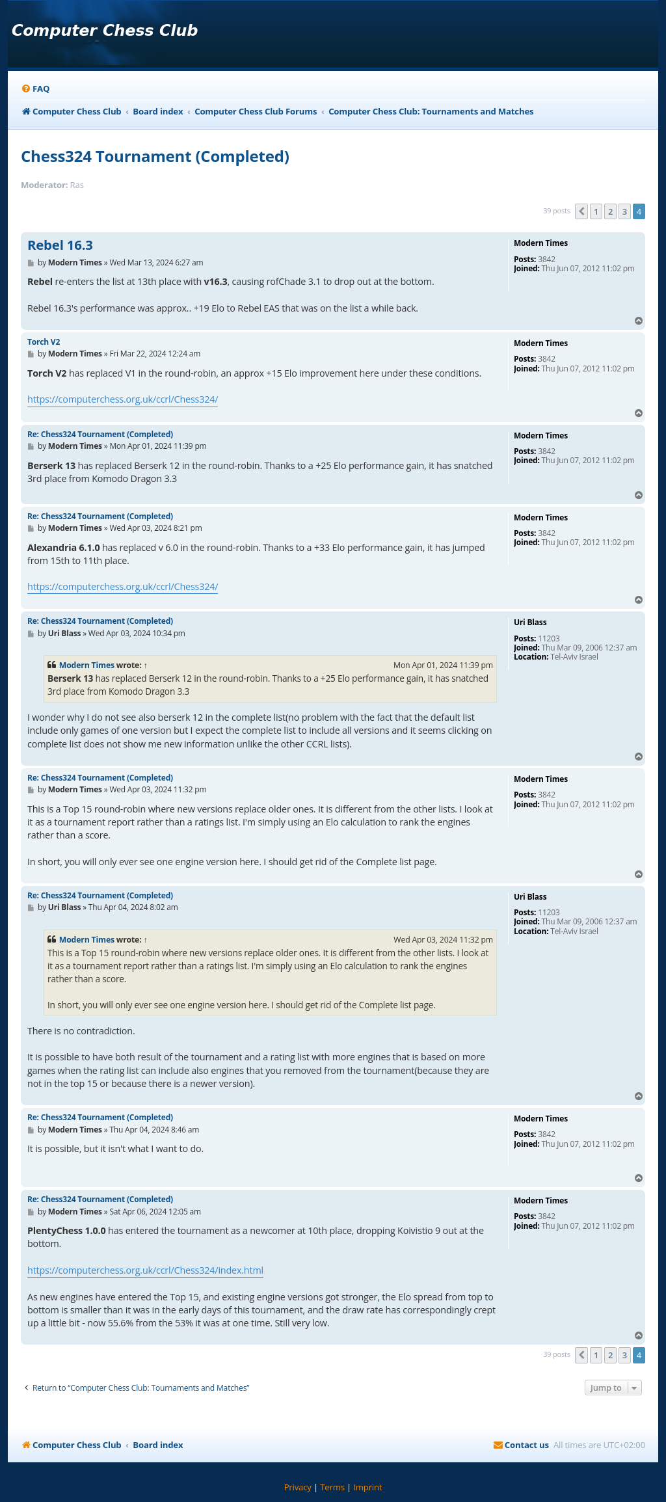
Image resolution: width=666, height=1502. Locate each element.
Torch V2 (43, 342)
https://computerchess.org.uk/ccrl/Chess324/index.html (145, 1270)
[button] (581, 211)
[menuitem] (35, 88)
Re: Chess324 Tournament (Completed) (100, 434)
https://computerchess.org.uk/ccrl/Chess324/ (122, 399)
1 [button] (596, 211)
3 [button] (624, 211)
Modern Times (86, 665)
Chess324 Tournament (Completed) (155, 156)
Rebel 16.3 (60, 245)
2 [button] (610, 211)
